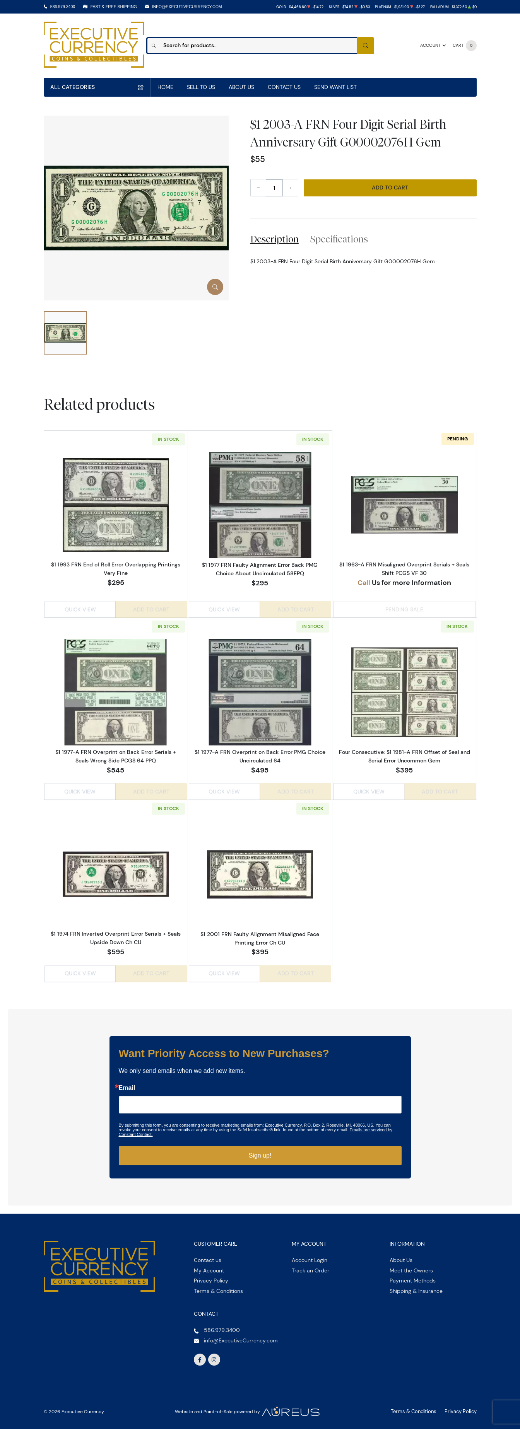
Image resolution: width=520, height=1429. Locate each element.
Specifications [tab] (339, 239)
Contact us (207, 1256)
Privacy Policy (211, 1277)
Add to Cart (390, 187)
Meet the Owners (411, 1267)
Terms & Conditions (218, 1287)
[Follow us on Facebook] (200, 1356)
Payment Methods (413, 1277)
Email (127, 1084)
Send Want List (335, 87)
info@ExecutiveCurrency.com (187, 6)
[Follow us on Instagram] (214, 1356)
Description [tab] (274, 239)
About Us (241, 87)
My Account (209, 1267)
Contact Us (284, 87)
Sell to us (201, 87)
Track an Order (310, 1267)
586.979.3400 (62, 6)
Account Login (309, 1256)
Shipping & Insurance (416, 1287)
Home (165, 87)
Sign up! (260, 1152)
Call (364, 582)
